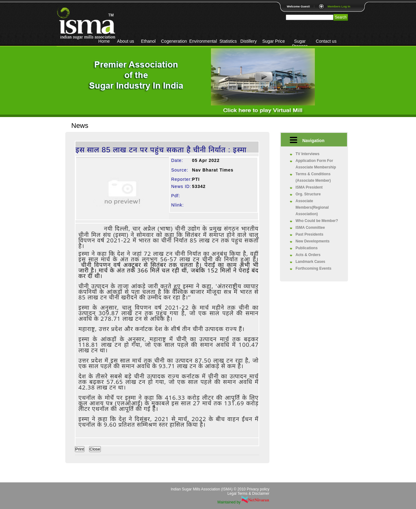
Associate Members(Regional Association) (312, 207)
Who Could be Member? (317, 221)
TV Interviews (308, 154)
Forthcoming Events (314, 268)
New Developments (313, 241)
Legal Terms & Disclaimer (248, 493)
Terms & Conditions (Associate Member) (313, 177)
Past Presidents (310, 234)
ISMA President (309, 187)
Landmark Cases (310, 261)
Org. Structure (308, 194)
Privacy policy (258, 489)
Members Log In (339, 6)
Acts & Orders (308, 255)
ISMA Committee (310, 227)
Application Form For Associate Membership (316, 164)
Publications (307, 248)
